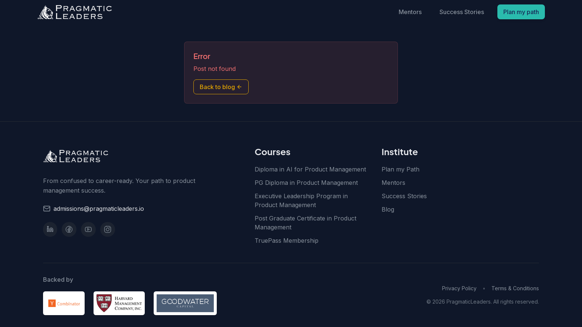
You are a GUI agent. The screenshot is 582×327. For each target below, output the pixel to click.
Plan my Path (400, 169)
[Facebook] (69, 229)
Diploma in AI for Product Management (310, 169)
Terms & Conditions (515, 288)
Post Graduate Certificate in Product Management (305, 223)
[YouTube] (88, 229)
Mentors (410, 12)
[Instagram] (107, 229)
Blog (388, 209)
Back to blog (221, 87)
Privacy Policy (459, 288)
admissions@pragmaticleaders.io (98, 208)
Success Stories (461, 12)
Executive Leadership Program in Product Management (301, 200)
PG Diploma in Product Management (306, 182)
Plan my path (521, 12)
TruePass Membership (286, 240)
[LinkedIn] (50, 229)
